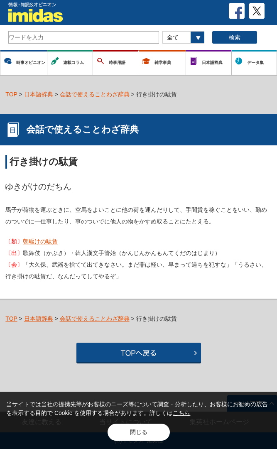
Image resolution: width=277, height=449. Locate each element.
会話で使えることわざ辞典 (95, 94)
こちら (181, 413)
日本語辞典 (38, 94)
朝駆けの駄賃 (40, 241)
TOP (11, 94)
